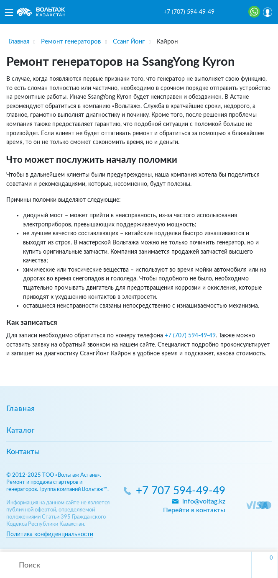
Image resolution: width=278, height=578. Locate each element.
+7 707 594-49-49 (180, 491)
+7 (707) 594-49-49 (188, 12)
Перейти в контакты (194, 510)
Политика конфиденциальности (49, 534)
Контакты (23, 452)
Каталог (20, 430)
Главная (20, 409)
